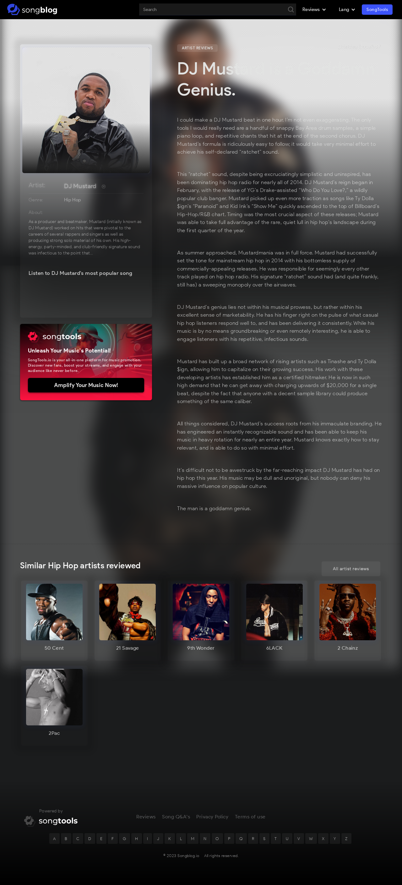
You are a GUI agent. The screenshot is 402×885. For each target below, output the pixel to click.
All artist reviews (351, 568)
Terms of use (250, 817)
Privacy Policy (212, 817)
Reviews (146, 817)
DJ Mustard (80, 186)
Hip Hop (72, 200)
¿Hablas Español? (359, 47)
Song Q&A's (176, 817)
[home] (32, 9)
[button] (314, 9)
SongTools (377, 9)
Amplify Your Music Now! (86, 385)
